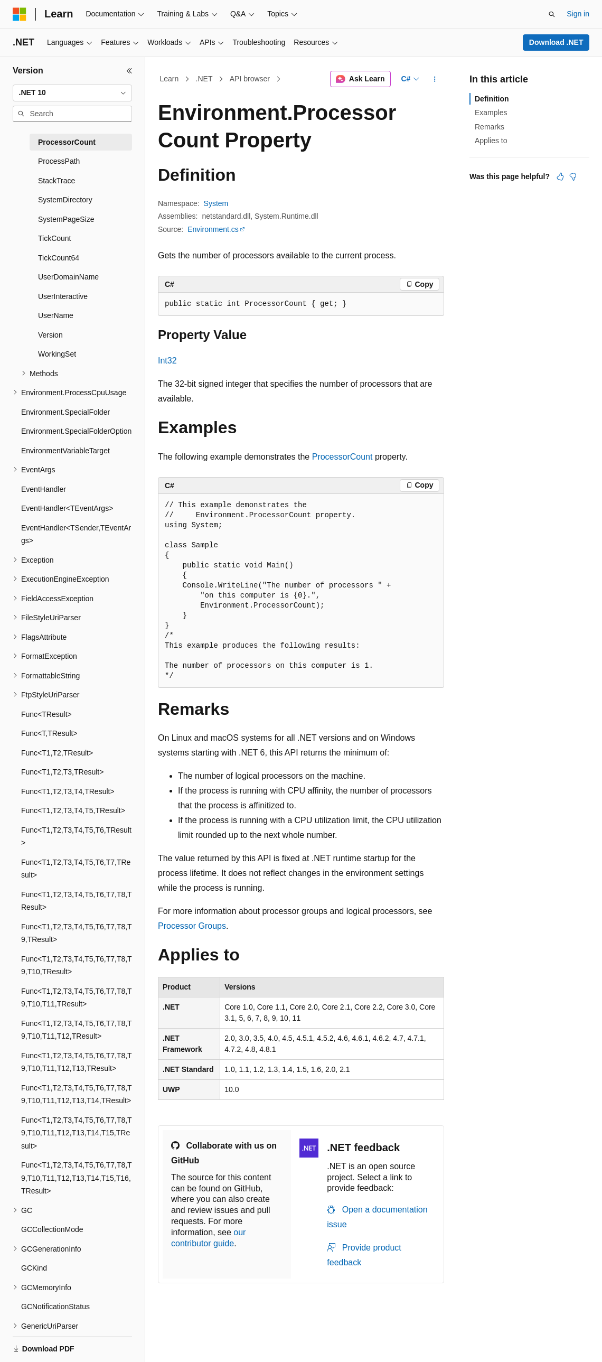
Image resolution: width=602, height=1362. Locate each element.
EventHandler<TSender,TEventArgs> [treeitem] (76, 534)
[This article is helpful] (560, 176)
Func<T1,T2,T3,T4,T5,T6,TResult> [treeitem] (76, 836)
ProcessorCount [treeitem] (67, 142)
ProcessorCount (342, 456)
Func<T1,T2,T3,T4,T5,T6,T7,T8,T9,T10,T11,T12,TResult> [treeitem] (76, 1030)
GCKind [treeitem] (34, 1268)
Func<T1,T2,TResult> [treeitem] (57, 753)
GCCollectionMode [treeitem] (52, 1229)
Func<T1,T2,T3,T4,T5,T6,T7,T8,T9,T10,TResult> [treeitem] (76, 965)
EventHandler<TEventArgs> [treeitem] (67, 508)
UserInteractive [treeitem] (63, 296)
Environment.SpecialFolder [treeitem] (65, 412)
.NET (204, 78)
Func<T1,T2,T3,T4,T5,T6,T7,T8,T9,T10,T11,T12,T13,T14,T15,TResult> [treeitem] (76, 1133)
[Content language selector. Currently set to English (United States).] (64, 1342)
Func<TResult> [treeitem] (46, 714)
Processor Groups (192, 925)
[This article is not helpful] (573, 176)
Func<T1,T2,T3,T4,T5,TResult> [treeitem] (73, 810)
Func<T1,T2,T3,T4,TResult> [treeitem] (68, 791)
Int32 (167, 360)
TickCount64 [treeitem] (58, 258)
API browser (250, 78)
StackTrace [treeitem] (56, 180)
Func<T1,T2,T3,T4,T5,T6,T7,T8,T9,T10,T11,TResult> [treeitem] (76, 998)
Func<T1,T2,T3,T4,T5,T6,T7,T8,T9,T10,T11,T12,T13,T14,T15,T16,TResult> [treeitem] (76, 1178)
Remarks (489, 127)
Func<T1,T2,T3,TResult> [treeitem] (62, 772)
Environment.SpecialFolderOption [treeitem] (76, 431)
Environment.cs (212, 229)
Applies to (491, 140)
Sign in (578, 14)
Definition (492, 99)
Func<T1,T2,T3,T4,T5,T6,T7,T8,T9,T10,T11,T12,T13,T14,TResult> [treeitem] (76, 1094)
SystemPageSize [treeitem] (66, 219)
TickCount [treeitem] (54, 238)
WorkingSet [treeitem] (57, 354)
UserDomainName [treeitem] (68, 277)
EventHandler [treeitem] (43, 489)
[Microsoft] (19, 14)
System (216, 203)
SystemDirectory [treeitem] (65, 199)
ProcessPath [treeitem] (59, 161)
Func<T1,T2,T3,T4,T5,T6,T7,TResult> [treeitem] (75, 869)
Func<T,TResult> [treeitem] (49, 733)
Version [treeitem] (50, 335)
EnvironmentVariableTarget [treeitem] (65, 450)
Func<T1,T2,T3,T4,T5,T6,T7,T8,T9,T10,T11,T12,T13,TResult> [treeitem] (76, 1062)
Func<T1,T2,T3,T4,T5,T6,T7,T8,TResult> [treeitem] (76, 901)
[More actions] (435, 79)
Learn (169, 78)
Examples (491, 112)
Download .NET (556, 42)
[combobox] (72, 93)
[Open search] (551, 14)
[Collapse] (129, 70)
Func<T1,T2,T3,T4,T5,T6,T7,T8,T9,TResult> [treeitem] (76, 933)
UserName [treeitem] (55, 315)
